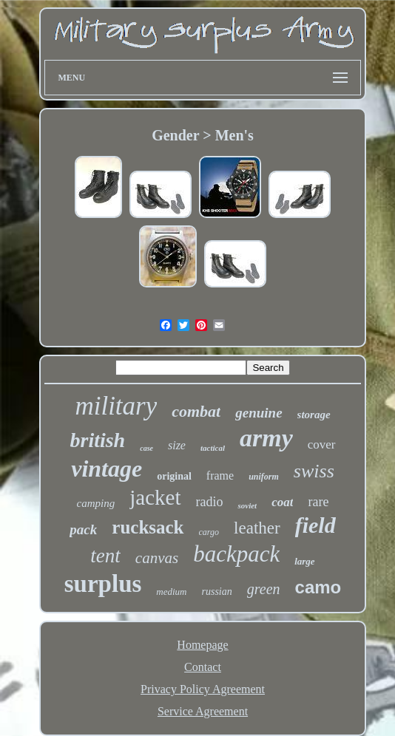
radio (209, 501)
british (97, 440)
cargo (209, 532)
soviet (247, 505)
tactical (212, 447)
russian (217, 591)
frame (220, 475)
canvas (156, 558)
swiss (314, 471)
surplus (103, 583)
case (146, 448)
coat (282, 502)
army (266, 438)
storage (314, 414)
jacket (154, 497)
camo (318, 587)
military (116, 406)
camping (96, 503)
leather (257, 528)
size (177, 445)
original (174, 476)
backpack (236, 554)
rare (318, 501)
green (263, 589)
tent (105, 556)
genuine (258, 412)
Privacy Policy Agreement (203, 689)
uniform (264, 476)
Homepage (202, 644)
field (315, 525)
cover (322, 444)
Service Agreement (203, 711)
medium (171, 591)
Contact (202, 667)
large (304, 561)
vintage (106, 468)
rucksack (147, 527)
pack (83, 529)
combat (196, 411)
